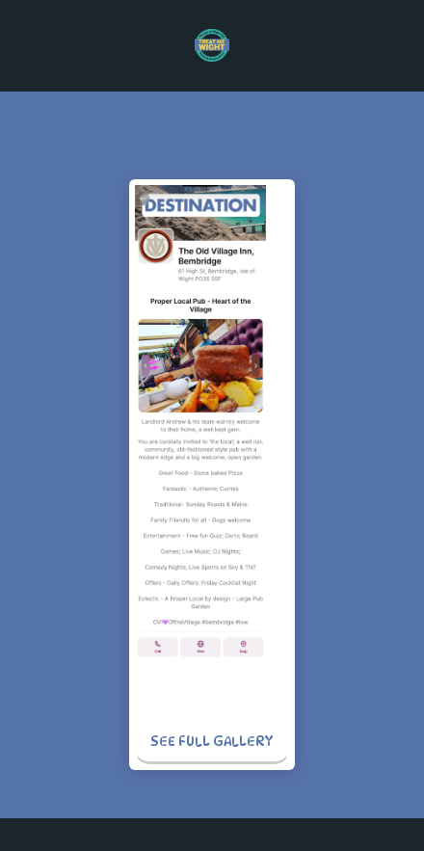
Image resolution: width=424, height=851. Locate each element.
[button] (21, 45)
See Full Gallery (212, 740)
